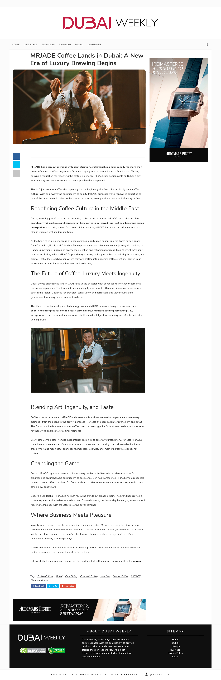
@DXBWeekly (158, 674)
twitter (53, 586)
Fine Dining (71, 576)
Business (48, 44)
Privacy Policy (175, 653)
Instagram (135, 561)
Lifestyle (30, 44)
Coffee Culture (45, 576)
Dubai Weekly (91, 674)
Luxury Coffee (120, 576)
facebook (38, 586)
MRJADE (135, 576)
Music (79, 44)
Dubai (59, 576)
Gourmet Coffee (88, 576)
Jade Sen (105, 576)
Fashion (65, 44)
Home (16, 44)
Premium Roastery (41, 580)
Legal (175, 656)
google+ (68, 586)
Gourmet (95, 44)
